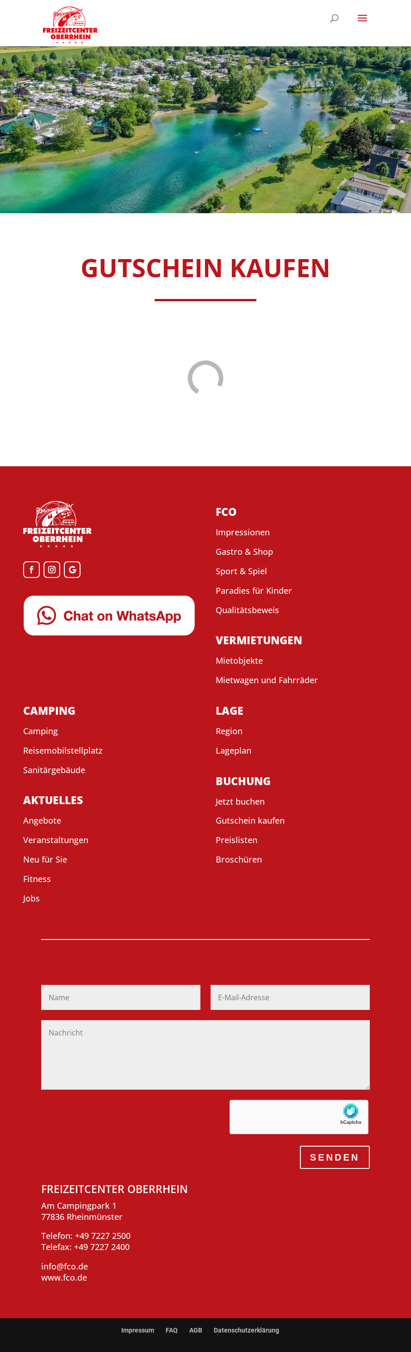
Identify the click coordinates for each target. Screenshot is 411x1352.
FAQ (172, 1330)
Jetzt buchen (240, 801)
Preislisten (236, 839)
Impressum (137, 1330)
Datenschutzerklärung (246, 1330)
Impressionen (243, 532)
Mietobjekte (239, 660)
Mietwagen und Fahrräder (267, 680)
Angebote (42, 820)
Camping (40, 730)
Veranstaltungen (55, 839)
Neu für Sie (45, 859)
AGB (195, 1330)
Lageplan (233, 750)
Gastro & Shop (244, 551)
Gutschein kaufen (250, 820)
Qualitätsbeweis (247, 610)
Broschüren (239, 859)
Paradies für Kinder (254, 590)
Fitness (37, 878)
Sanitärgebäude (54, 769)
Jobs (31, 898)
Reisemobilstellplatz (63, 750)
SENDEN (335, 1157)
